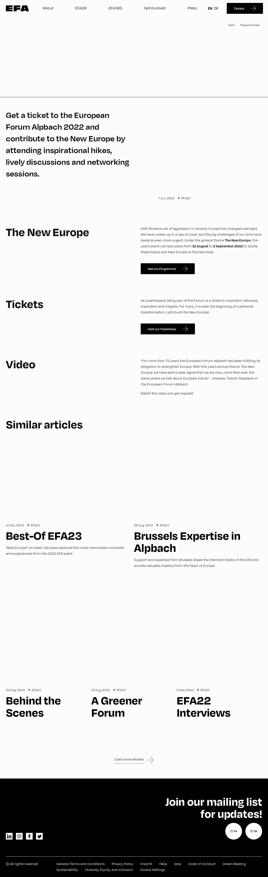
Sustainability (67, 869)
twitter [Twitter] (39, 836)
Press (192, 7)
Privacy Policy (122, 863)
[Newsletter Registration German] (253, 831)
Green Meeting (234, 863)
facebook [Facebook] (29, 836)
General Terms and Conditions (81, 863)
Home (231, 25)
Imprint (146, 863)
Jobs (177, 863)
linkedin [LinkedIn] (9, 836)
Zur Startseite (17, 8)
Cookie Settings (152, 869)
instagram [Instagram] (19, 836)
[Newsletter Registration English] (233, 831)
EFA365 (115, 7)
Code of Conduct (201, 863)
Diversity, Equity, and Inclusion (109, 869)
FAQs (163, 863)
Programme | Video (250, 25)
